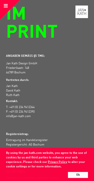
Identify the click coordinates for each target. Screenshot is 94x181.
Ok (78, 174)
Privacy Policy (57, 162)
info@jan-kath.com (18, 116)
